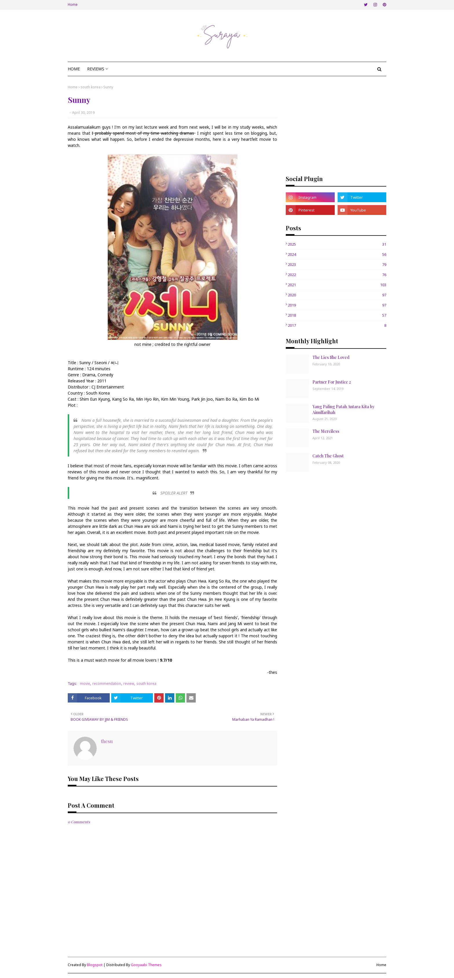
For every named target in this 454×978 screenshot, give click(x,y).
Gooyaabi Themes (146, 964)
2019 (337, 305)
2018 (337, 315)
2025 (337, 244)
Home (73, 4)
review (128, 683)
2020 (337, 295)
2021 (337, 284)
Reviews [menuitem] (95, 69)
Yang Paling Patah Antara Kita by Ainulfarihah (343, 409)
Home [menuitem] (74, 69)
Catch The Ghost (328, 456)
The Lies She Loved (330, 357)
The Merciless (325, 431)
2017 (337, 325)
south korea (90, 87)
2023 (337, 264)
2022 (337, 274)
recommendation (106, 683)
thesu (107, 741)
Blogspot (94, 964)
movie (85, 683)
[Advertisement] (336, 125)
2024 (337, 254)
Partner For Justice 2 (331, 382)
